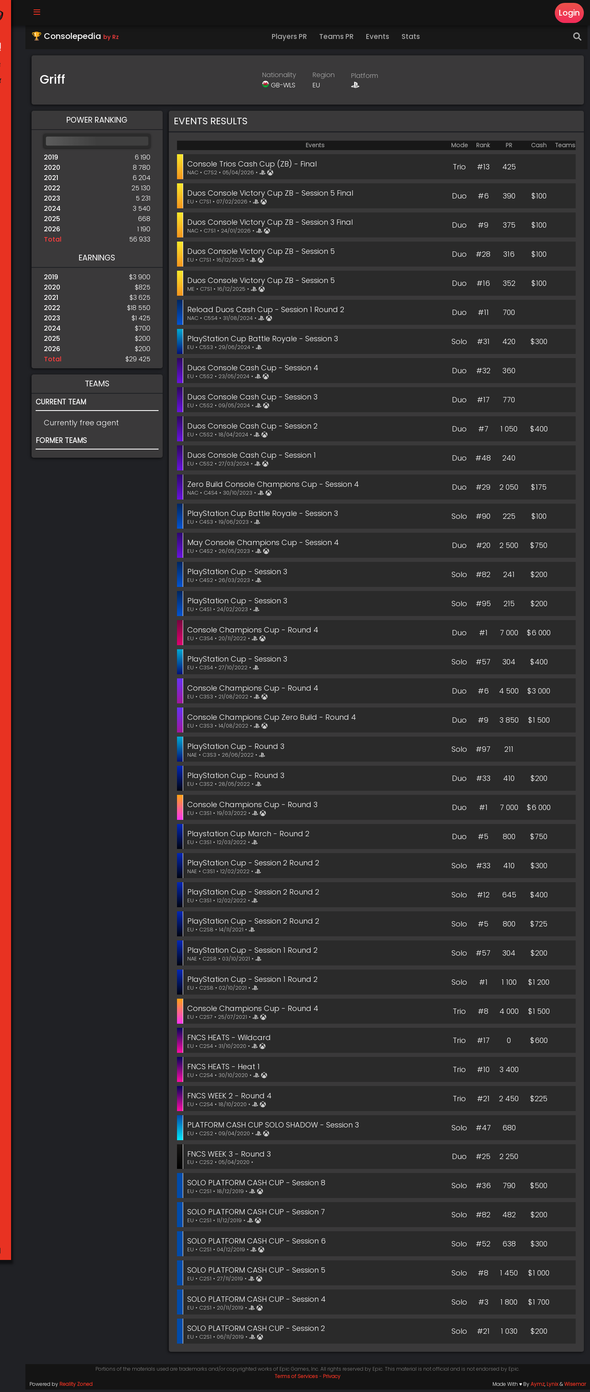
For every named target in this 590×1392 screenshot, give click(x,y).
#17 (483, 402)
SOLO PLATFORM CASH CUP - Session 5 (259, 1272)
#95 (483, 606)
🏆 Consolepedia (77, 38)
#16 (483, 286)
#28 (483, 256)
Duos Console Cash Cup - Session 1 (254, 457)
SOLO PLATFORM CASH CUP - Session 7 (259, 1214)
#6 (483, 198)
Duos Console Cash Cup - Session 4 (255, 370)
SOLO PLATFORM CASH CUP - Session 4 (259, 1301)
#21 (483, 1101)
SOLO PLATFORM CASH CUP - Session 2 (259, 1331)
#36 (483, 1188)
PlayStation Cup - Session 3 (240, 574)
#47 (483, 1130)
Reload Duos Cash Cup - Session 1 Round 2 (268, 312)
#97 (483, 751)
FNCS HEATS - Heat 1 (226, 1069)
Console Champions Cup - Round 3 (255, 807)
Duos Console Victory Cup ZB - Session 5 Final (273, 195)
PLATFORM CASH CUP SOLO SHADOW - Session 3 (276, 1127)
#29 (483, 489)
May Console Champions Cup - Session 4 (266, 545)
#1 (483, 635)
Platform (366, 78)
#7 (483, 431)
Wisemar (575, 1386)
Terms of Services (298, 1378)
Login (569, 13)
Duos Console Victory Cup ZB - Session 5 (264, 254)
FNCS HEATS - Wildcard (232, 1040)
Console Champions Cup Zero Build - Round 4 (274, 719)
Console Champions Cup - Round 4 (255, 632)
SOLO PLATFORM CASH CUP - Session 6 (259, 1243)
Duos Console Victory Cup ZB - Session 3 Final (273, 224)
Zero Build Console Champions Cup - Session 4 (276, 486)
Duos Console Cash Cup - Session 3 (255, 399)
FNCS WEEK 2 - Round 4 (232, 1098)
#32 (483, 373)
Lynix (552, 1386)
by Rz (113, 39)
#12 (483, 897)
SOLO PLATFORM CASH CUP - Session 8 (259, 1185)
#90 (483, 518)
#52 (483, 1246)
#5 (483, 839)
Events (380, 39)
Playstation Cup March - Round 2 (251, 836)
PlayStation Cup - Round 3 (238, 749)
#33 (483, 781)
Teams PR (339, 39)
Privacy (333, 1378)
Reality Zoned (78, 1386)
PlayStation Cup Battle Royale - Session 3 (265, 341)
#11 (483, 315)
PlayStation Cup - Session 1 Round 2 (255, 952)
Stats (413, 39)
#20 (483, 548)
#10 (483, 1072)
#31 (483, 344)
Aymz (538, 1386)
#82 (483, 577)
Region (325, 77)
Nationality (281, 77)
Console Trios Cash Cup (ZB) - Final (255, 166)
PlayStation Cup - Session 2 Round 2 (256, 865)
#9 (483, 227)
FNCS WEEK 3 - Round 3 (232, 1156)
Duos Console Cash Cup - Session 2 (255, 428)
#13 (483, 169)
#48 (483, 460)
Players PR (292, 39)
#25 (483, 1159)
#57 (483, 664)
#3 (483, 1304)
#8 (483, 1014)
